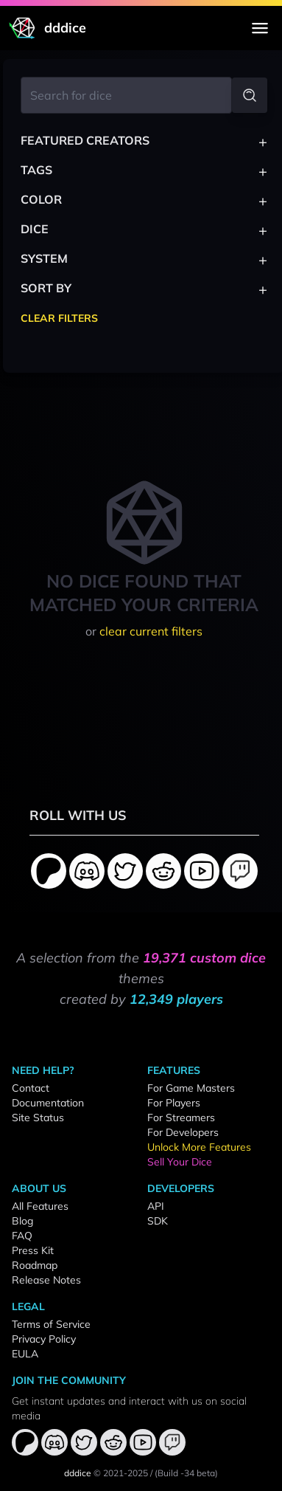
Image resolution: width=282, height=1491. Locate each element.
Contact (30, 1088)
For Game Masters (191, 1088)
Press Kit (33, 1250)
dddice (77, 1472)
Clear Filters (59, 318)
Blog (22, 1220)
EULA (25, 1353)
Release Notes (46, 1280)
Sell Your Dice (179, 1161)
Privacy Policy (44, 1339)
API (155, 1206)
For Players (173, 1102)
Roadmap (34, 1265)
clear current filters (150, 631)
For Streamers (181, 1117)
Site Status (38, 1117)
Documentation (48, 1102)
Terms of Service (51, 1324)
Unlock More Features (199, 1147)
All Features (40, 1206)
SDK (157, 1220)
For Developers (183, 1132)
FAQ (22, 1235)
